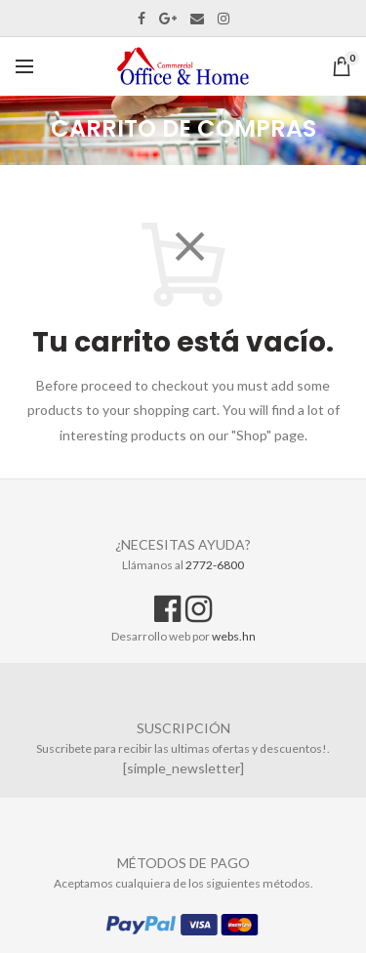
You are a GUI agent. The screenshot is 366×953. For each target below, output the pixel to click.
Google (168, 18)
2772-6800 (214, 565)
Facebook (141, 18)
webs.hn (234, 636)
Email (197, 18)
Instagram (223, 18)
